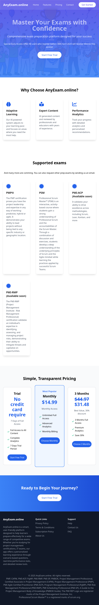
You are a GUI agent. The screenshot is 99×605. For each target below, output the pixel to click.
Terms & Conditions (44, 527)
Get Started (87, 4)
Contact (70, 4)
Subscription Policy (44, 531)
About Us (39, 535)
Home (36, 4)
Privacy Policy (41, 523)
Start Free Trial (49, 55)
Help (70, 523)
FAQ (70, 531)
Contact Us (73, 527)
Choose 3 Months (81, 444)
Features (47, 4)
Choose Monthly (49, 440)
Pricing (58, 4)
